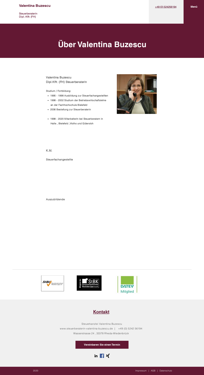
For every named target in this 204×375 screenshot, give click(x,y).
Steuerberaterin (28, 13)
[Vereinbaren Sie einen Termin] (102, 345)
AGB (153, 370)
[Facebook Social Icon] (102, 356)
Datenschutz (166, 370)
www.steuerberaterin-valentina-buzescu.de (86, 328)
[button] (194, 7)
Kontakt (101, 311)
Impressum (141, 370)
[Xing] (108, 356)
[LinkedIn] (96, 356)
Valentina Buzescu (35, 5)
